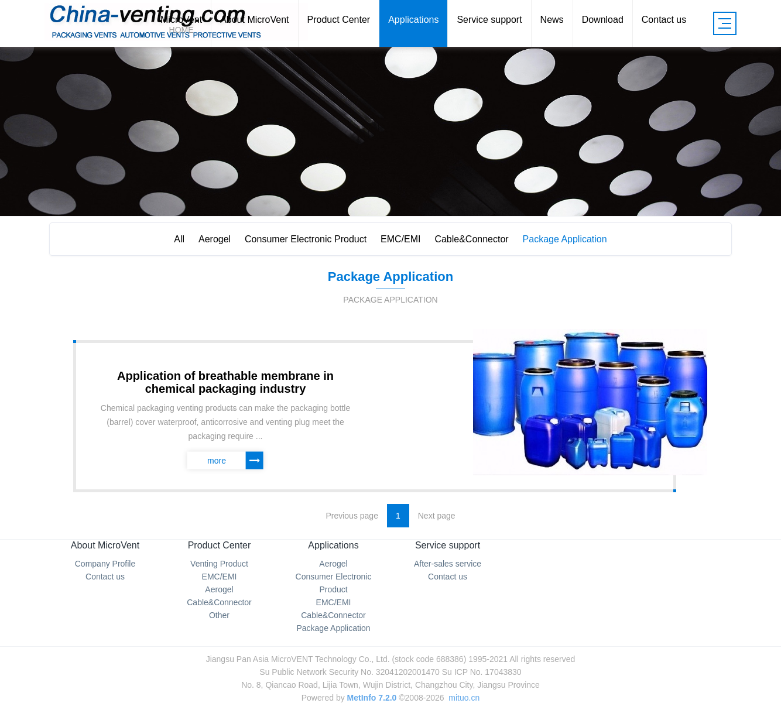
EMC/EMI (400, 239)
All (179, 239)
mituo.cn (463, 697)
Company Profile (105, 563)
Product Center (219, 545)
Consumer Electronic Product (305, 239)
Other (219, 615)
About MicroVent (105, 545)
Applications (333, 545)
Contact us (105, 576)
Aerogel (214, 239)
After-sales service (447, 563)
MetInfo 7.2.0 (372, 697)
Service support (447, 545)
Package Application (565, 239)
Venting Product (219, 563)
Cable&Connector (471, 239)
